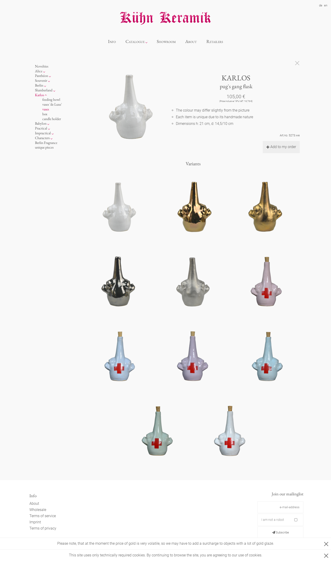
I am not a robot (272, 520)
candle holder (51, 118)
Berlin (39, 85)
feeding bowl (51, 99)
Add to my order (281, 147)
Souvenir (41, 80)
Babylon (40, 123)
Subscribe (280, 532)
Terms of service (42, 516)
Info (112, 41)
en (325, 5)
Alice (38, 71)
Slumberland (43, 90)
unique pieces (44, 147)
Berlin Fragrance (46, 142)
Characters (42, 137)
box (44, 114)
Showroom (166, 41)
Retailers (214, 41)
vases (45, 109)
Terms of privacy (42, 528)
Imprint (35, 522)
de (320, 5)
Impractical (43, 133)
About (191, 41)
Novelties (41, 66)
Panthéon (41, 75)
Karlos (39, 95)
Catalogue (135, 41)
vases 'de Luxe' (52, 104)
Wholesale (37, 510)
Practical (41, 128)
